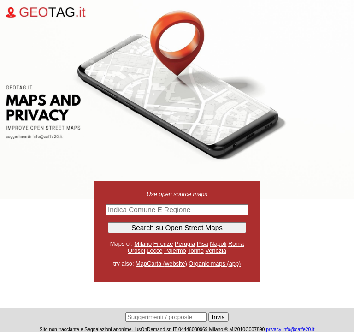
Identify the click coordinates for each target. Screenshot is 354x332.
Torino (196, 250)
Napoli (218, 243)
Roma (236, 243)
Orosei (136, 250)
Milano (143, 243)
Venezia (215, 250)
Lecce (154, 250)
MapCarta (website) (161, 263)
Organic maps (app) (215, 263)
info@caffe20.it (298, 329)
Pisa (202, 243)
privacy (273, 329)
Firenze (163, 243)
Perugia (185, 243)
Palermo (175, 250)
